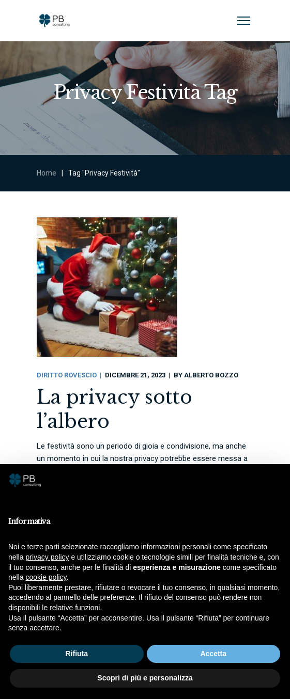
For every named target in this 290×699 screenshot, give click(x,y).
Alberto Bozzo (211, 375)
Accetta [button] (213, 653)
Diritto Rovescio (67, 375)
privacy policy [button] (47, 557)
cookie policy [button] (45, 577)
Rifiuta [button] (76, 653)
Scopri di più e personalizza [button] (144, 678)
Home (46, 173)
